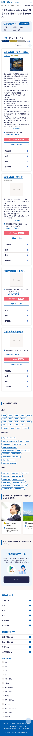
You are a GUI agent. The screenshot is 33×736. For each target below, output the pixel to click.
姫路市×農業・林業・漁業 (20, 485)
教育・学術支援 (9, 700)
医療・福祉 (8, 712)
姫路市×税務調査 (16, 453)
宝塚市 (16, 421)
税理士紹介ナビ (5, 6)
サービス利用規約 (12, 726)
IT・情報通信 (9, 687)
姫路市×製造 (15, 473)
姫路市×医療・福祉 (7, 488)
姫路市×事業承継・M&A (23, 450)
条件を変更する (24, 24)
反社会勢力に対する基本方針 (12, 728)
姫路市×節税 (6, 453)
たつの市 (25, 428)
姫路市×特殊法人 (19, 488)
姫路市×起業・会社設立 (8, 450)
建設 (6, 662)
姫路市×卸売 (6, 476)
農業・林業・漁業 (10, 708)
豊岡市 (16, 418)
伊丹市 (10, 418)
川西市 (4, 425)
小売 (6, 670)
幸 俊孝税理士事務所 (13, 331)
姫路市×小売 (24, 473)
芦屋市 (4, 418)
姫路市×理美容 (6, 482)
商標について (22, 726)
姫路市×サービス (7, 485)
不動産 (7, 683)
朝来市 (18, 428)
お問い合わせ (25, 728)
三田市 (16, 425)
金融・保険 (8, 691)
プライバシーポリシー (18, 723)
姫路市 (17, 6)
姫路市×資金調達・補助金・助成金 (11, 457)
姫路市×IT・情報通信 (18, 479)
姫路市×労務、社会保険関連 (9, 463)
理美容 (7, 696)
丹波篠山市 (5, 428)
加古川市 (23, 418)
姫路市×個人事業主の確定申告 (10, 441)
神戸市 (4, 415)
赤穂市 (4, 421)
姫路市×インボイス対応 (20, 444)
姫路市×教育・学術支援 (19, 482)
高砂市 (28, 421)
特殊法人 (7, 717)
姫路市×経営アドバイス (8, 460)
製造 (6, 666)
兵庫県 (12, 6)
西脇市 (10, 421)
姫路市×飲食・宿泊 (16, 476)
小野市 (10, 425)
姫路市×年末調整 (24, 441)
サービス (7, 704)
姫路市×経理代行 (7, 444)
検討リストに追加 (16, 144)
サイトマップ (6, 723)
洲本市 (28, 415)
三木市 (22, 421)
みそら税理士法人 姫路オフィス (16, 54)
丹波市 (12, 428)
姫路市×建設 (6, 473)
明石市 (16, 415)
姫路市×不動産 (6, 479)
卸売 (6, 675)
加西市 (22, 425)
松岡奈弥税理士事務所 (14, 270)
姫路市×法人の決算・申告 (9, 438)
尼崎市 (10, 415)
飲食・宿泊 (8, 679)
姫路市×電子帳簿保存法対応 (9, 447)
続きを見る (17, 128)
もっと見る (16, 580)
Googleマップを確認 (12, 134)
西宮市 (22, 415)
